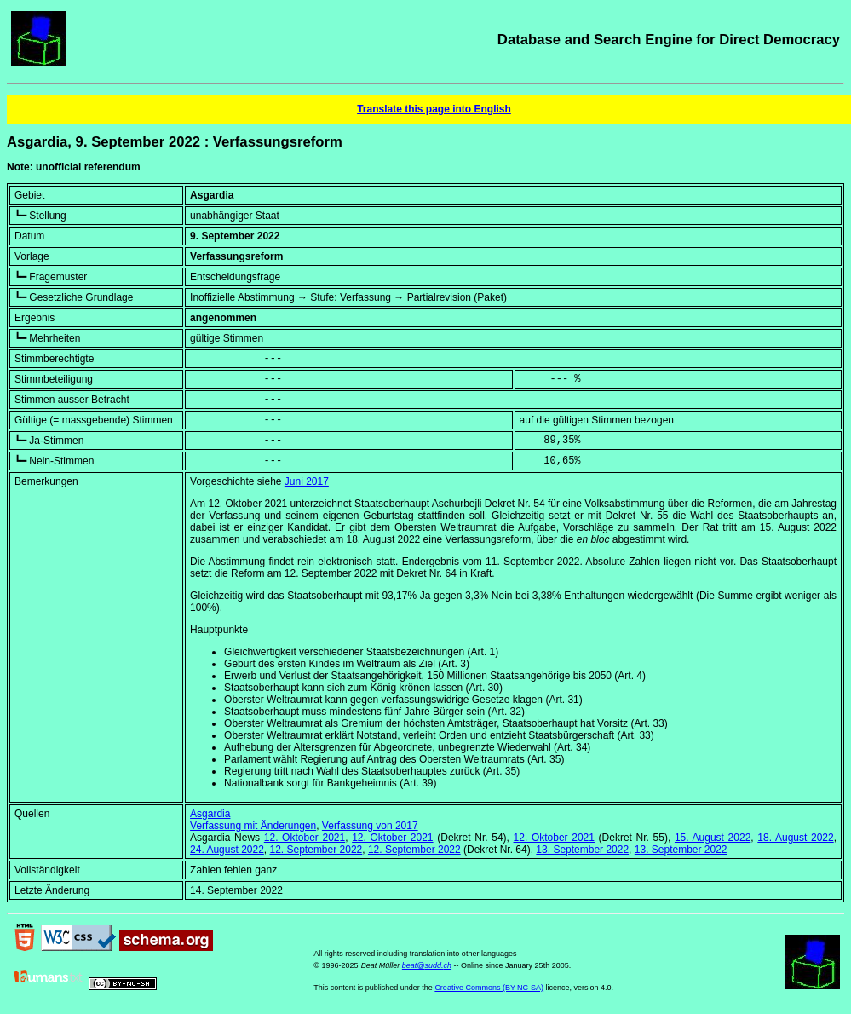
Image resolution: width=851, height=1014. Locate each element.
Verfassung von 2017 (370, 826)
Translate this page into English (434, 109)
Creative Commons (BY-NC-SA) (488, 987)
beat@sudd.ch (426, 965)
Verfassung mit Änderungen (253, 826)
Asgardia (210, 814)
